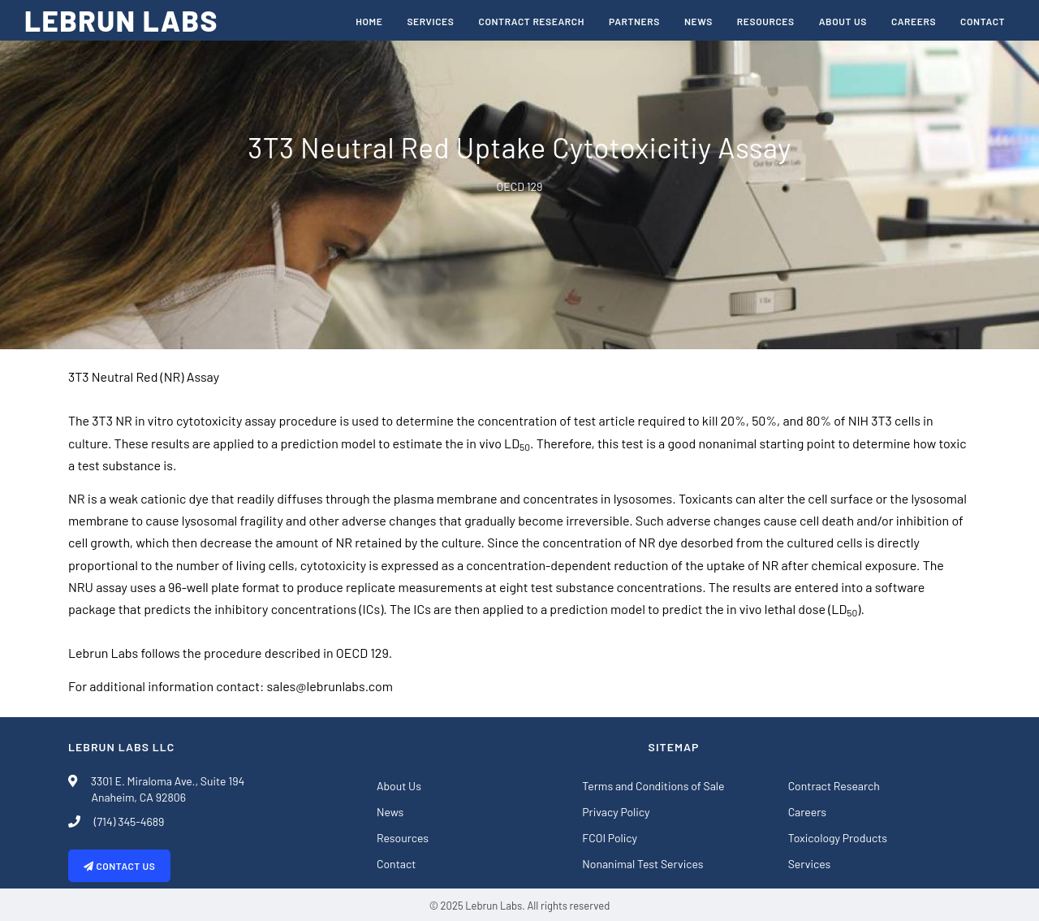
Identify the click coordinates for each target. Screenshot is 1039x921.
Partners (634, 21)
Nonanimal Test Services (642, 864)
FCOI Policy (609, 838)
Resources (766, 21)
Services (430, 21)
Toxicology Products (837, 838)
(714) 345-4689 (124, 821)
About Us (843, 21)
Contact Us (119, 865)
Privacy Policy (615, 812)
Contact (982, 21)
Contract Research (531, 21)
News (698, 21)
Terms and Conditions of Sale (653, 786)
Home (369, 21)
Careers (913, 21)
